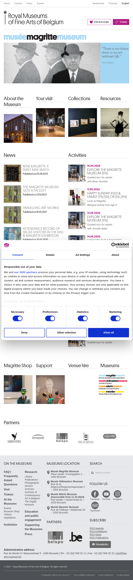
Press (29, 3)
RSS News (95, 534)
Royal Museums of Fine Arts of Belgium (3, 14)
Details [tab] (50, 254)
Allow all (108, 332)
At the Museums (10, 501)
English (125, 3)
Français (113, 3)
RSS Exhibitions (98, 531)
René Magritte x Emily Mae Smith (36, 168)
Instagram (117, 499)
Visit (7, 489)
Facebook (95, 499)
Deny (24, 332)
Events (40, 3)
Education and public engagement (33, 515)
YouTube (106, 499)
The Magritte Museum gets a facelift (41, 188)
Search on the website (92, 473)
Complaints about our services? (55, 575)
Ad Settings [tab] (83, 254)
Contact (18, 3)
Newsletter (102, 544)
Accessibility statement (84, 575)
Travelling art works (41, 208)
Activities (77, 155)
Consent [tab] (17, 254)
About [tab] (115, 254)
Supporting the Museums (33, 527)
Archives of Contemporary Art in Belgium (32, 495)
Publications (31, 479)
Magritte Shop (18, 365)
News (9, 155)
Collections (79, 98)
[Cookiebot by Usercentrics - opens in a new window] (114, 245)
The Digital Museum (30, 503)
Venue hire (78, 365)
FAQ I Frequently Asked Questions (11, 478)
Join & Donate (101, 22)
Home (7, 3)
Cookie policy (123, 575)
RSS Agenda (97, 528)
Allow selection (66, 332)
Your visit (44, 98)
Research (31, 471)
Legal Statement (105, 575)
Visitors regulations (10, 516)
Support (44, 365)
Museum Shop (11, 511)
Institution (10, 524)
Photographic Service (32, 484)
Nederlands (98, 3)
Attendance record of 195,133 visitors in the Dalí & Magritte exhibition (43, 232)
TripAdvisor (95, 510)
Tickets (123, 22)
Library (28, 476)
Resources (110, 98)
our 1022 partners (25, 272)
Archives (29, 489)
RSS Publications (99, 537)
